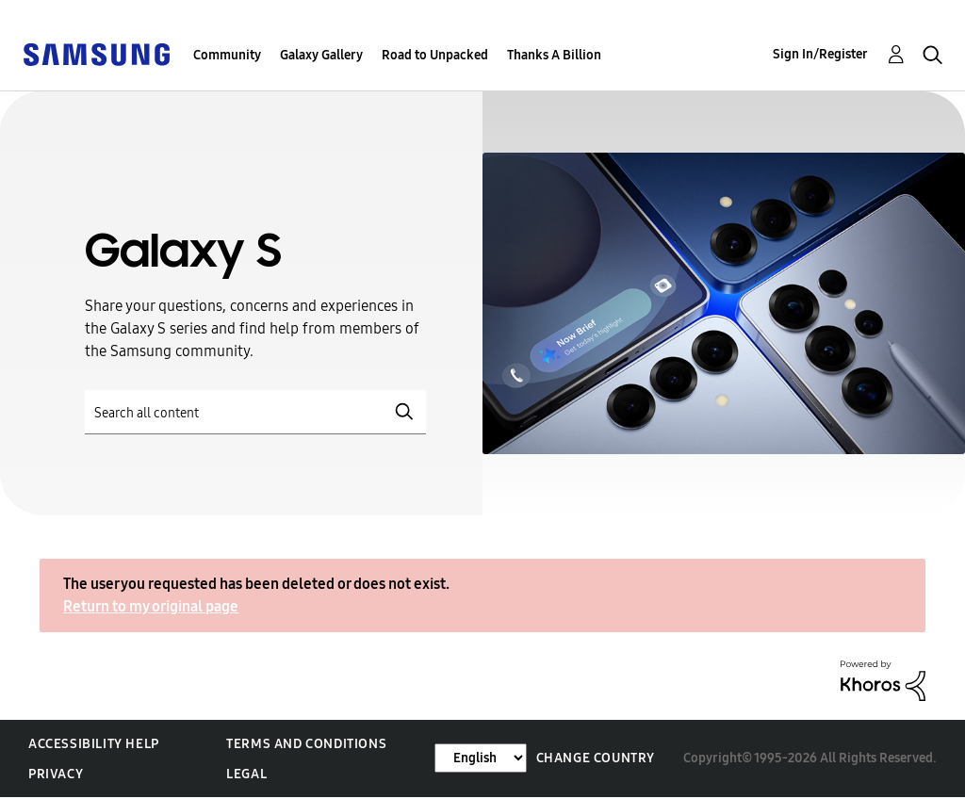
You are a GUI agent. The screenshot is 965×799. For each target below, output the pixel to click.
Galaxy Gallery (321, 55)
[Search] (255, 412)
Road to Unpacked (435, 55)
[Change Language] (480, 758)
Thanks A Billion (554, 55)
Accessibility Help (93, 744)
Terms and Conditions (306, 744)
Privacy (55, 774)
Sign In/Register (820, 54)
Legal (246, 774)
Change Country (595, 758)
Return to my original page (150, 606)
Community (227, 55)
